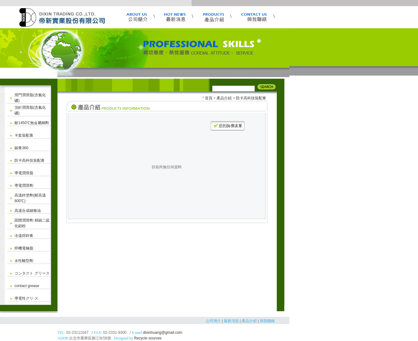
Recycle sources (148, 338)
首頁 (208, 98)
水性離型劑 (23, 261)
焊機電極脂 (23, 248)
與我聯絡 (267, 321)
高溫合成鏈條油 (27, 210)
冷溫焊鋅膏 (23, 235)
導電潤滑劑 (23, 185)
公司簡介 (213, 321)
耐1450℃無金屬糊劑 (31, 123)
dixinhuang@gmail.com (162, 332)
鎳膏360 (21, 148)
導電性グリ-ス (26, 298)
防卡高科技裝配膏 (29, 160)
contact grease (26, 286)
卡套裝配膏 (23, 135)
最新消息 (231, 321)
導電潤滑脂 (23, 173)
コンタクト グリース (31, 273)
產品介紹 (224, 98)
